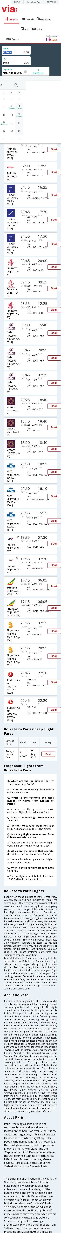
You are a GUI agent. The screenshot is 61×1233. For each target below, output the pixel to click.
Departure (7, 69)
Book (54, 149)
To (4, 59)
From (5, 48)
